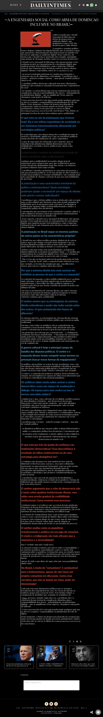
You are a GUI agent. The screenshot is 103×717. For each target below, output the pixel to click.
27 (73, 649)
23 (8, 649)
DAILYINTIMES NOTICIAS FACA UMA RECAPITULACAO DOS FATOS (29, 14)
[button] (79, 5)
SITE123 (50, 713)
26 (41, 649)
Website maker (58, 713)
